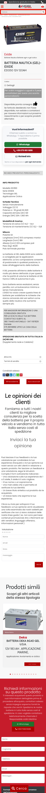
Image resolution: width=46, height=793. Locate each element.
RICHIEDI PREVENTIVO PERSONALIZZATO (22, 173)
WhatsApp (23, 724)
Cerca (19, 788)
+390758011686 (23, 729)
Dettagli (9, 85)
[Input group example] (21, 12)
